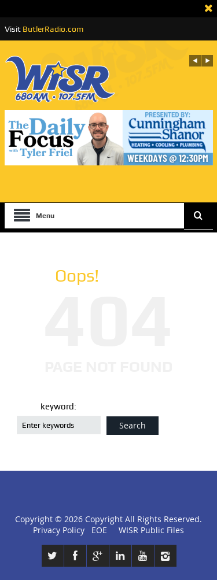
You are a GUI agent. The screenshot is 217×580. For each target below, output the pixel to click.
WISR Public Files (151, 529)
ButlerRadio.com (53, 29)
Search (132, 425)
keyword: (58, 406)
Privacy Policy (58, 529)
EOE (97, 529)
